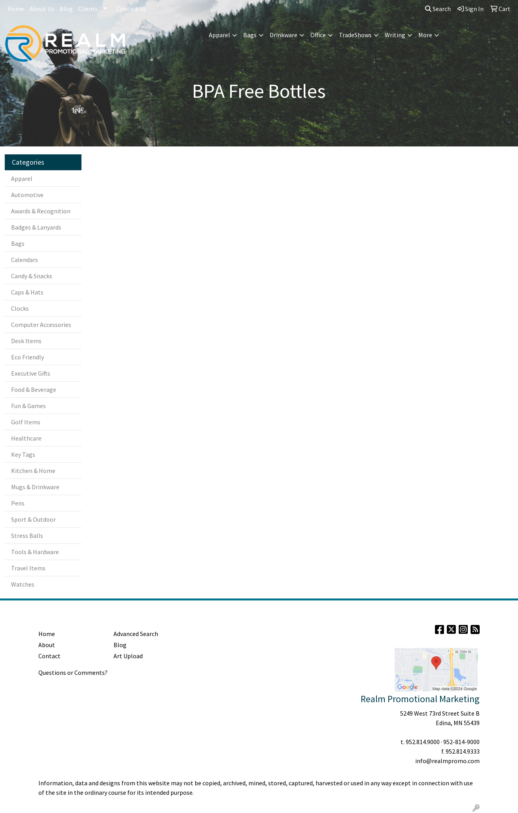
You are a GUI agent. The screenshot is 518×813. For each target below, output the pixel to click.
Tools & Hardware (35, 552)
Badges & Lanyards (36, 227)
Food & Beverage (33, 389)
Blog (66, 9)
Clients (88, 9)
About (46, 645)
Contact (49, 656)
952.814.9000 (423, 742)
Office (318, 35)
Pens (18, 503)
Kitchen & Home (33, 471)
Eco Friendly (27, 357)
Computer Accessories (41, 325)
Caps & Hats (27, 292)
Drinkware (283, 35)
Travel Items (28, 568)
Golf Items (25, 422)
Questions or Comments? (73, 672)
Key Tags (23, 454)
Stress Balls (27, 535)
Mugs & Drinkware (35, 487)
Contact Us (131, 9)
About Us (42, 9)
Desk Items (26, 341)
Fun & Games (28, 406)
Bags (250, 35)
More (425, 35)
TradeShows (355, 35)
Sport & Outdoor (33, 519)
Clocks (20, 308)
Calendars (24, 260)
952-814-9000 (461, 742)
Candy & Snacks (31, 276)
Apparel (219, 35)
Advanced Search (135, 634)
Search (438, 9)
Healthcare (26, 438)
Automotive (27, 195)
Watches (22, 584)
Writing (395, 35)
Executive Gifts (30, 373)
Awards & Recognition (40, 211)
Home (16, 9)
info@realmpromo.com (447, 761)
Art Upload (128, 656)
